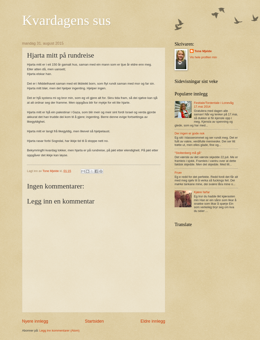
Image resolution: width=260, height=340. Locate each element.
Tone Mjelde (203, 51)
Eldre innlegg (153, 321)
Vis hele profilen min (203, 57)
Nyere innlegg (35, 321)
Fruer (178, 172)
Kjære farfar (202, 192)
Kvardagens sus (66, 20)
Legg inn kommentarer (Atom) (59, 330)
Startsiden (94, 321)
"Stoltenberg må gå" (188, 153)
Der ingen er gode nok (189, 133)
